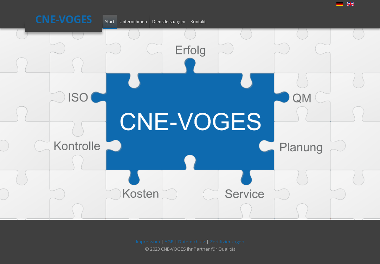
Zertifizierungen (227, 241)
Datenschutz (191, 241)
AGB (169, 241)
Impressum (148, 241)
